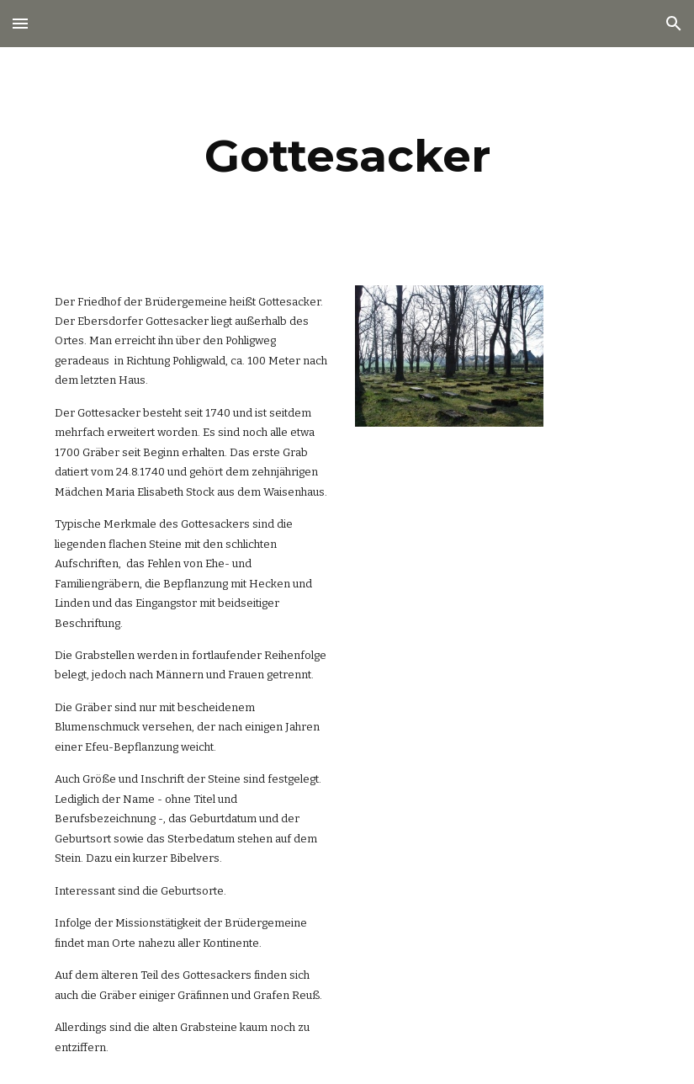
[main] (347, 156)
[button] (20, 23)
